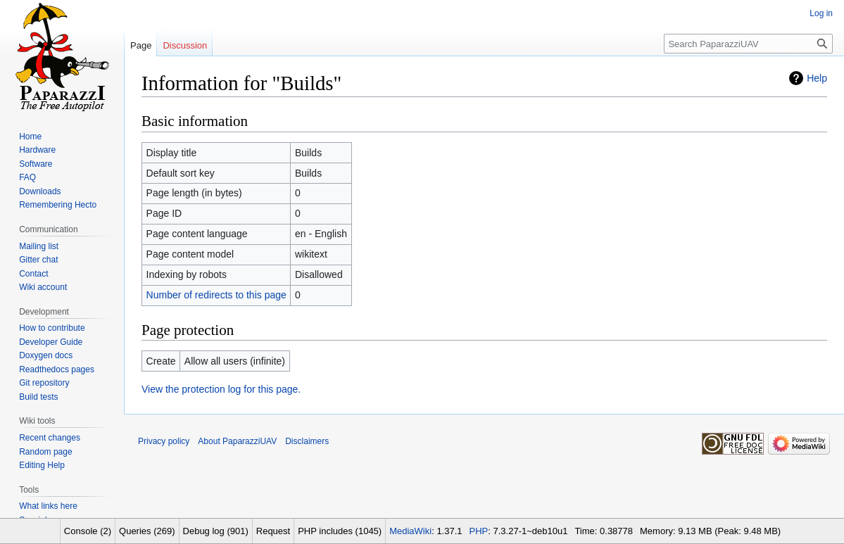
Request (273, 531)
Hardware (37, 150)
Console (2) (87, 531)
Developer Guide (50, 342)
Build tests (38, 397)
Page (140, 45)
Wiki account (43, 287)
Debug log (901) (215, 531)
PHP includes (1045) (340, 531)
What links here (48, 506)
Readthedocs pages (56, 369)
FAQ (27, 177)
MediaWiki (410, 531)
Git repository (44, 383)
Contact (33, 274)
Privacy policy (163, 441)
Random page (45, 452)
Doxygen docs (46, 355)
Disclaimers (307, 441)
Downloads (40, 191)
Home (30, 136)
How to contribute (51, 328)
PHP (479, 531)
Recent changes (49, 438)
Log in (821, 13)
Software (35, 164)
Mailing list (38, 246)
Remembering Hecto (57, 205)
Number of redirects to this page (216, 295)
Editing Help (42, 465)
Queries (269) (147, 531)
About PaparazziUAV (237, 441)
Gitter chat (38, 260)
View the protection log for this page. (221, 389)
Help (817, 78)
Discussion (185, 45)
